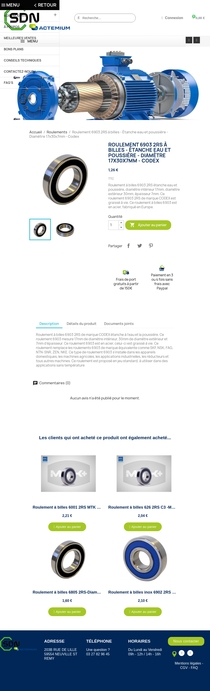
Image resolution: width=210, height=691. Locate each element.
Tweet (139, 245)
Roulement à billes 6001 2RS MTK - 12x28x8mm (77, 507)
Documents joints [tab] (119, 323)
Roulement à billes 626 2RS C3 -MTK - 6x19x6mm (154, 507)
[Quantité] (113, 225)
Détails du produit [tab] (81, 323)
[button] (67, 526)
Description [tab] (49, 323)
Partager (128, 245)
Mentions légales (188, 663)
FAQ (194, 668)
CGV (184, 668)
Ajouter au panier (148, 225)
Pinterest (150, 245)
